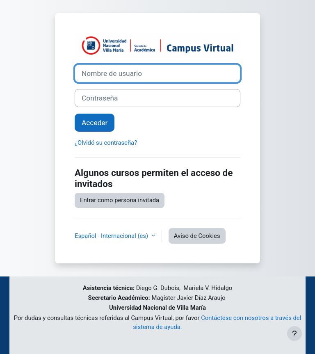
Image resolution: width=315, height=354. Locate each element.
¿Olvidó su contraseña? (106, 142)
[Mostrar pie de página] (294, 333)
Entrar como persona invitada (119, 200)
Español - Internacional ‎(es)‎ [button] (112, 236)
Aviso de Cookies (197, 236)
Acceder (94, 123)
